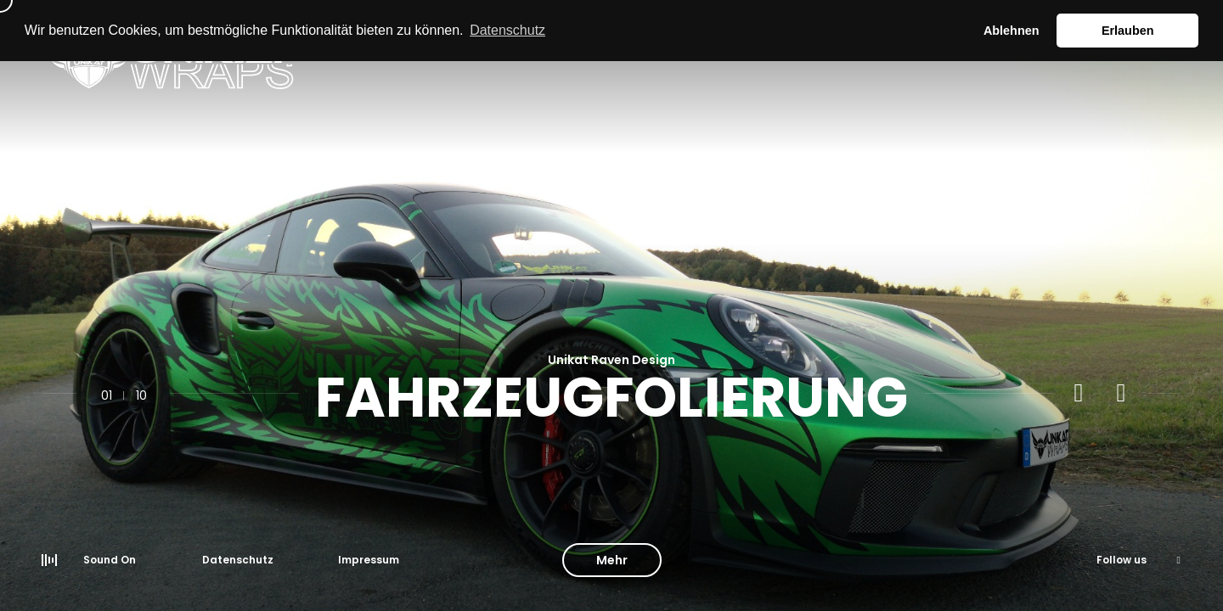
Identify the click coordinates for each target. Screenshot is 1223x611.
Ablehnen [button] (1011, 30)
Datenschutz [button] (507, 30)
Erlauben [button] (1128, 30)
